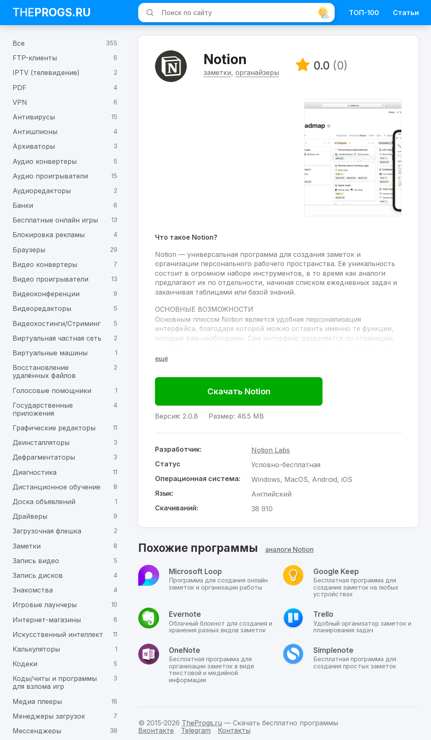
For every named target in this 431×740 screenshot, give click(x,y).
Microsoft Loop (195, 572)
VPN (20, 102)
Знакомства (33, 590)
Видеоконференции (46, 294)
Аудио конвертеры (45, 161)
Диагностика (35, 472)
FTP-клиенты (35, 58)
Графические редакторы (54, 428)
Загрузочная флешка (47, 531)
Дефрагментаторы (44, 457)
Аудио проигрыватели (50, 176)
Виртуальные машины (50, 353)
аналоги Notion (289, 550)
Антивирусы (34, 117)
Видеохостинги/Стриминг (57, 323)
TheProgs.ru (202, 723)
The (52, 12)
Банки (23, 205)
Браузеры (29, 250)
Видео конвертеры (45, 264)
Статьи (406, 12)
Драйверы (30, 516)
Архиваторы (34, 146)
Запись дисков (38, 575)
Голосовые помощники (52, 390)
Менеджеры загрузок (49, 716)
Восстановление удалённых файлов (44, 371)
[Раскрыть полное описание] (161, 359)
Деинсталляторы (41, 442)
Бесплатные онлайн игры (55, 220)
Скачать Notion (239, 392)
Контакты (234, 730)
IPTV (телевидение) (46, 72)
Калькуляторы (36, 649)
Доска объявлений (44, 501)
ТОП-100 (364, 12)
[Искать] (148, 12)
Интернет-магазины (47, 620)
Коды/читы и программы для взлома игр (55, 682)
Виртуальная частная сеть (57, 338)
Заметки (27, 546)
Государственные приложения (43, 409)
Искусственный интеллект (58, 634)
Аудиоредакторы (42, 190)
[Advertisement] (225, 158)
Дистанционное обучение (57, 487)
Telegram (196, 730)
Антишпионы (35, 131)
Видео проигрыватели (50, 279)
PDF (19, 87)
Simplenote (333, 651)
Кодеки (25, 664)
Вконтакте (156, 730)
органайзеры (257, 73)
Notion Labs (271, 450)
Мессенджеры (37, 731)
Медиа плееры (37, 701)
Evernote (185, 615)
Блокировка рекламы (49, 234)
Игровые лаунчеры (45, 604)
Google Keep (336, 572)
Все (19, 43)
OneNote (184, 651)
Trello (323, 615)
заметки (218, 73)
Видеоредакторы (42, 308)
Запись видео (36, 560)
